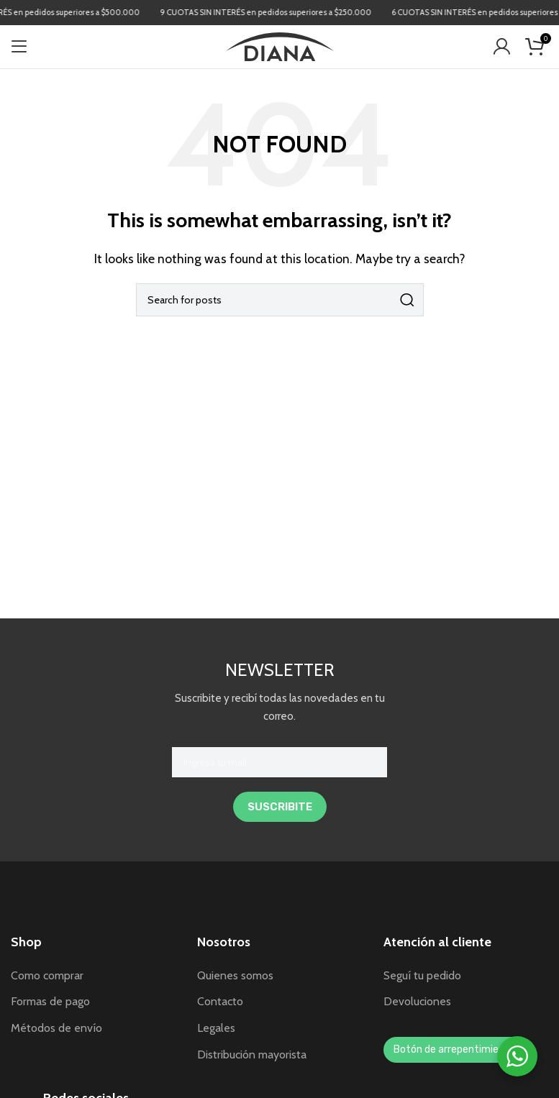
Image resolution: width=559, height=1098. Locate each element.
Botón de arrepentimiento (454, 1049)
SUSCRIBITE (279, 806)
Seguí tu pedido (422, 975)
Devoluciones (417, 1001)
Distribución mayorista (251, 1054)
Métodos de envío (56, 1028)
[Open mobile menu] (19, 46)
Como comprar (47, 975)
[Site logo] (280, 45)
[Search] (280, 299)
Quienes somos (235, 975)
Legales (216, 1028)
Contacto (220, 1001)
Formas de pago (50, 1001)
